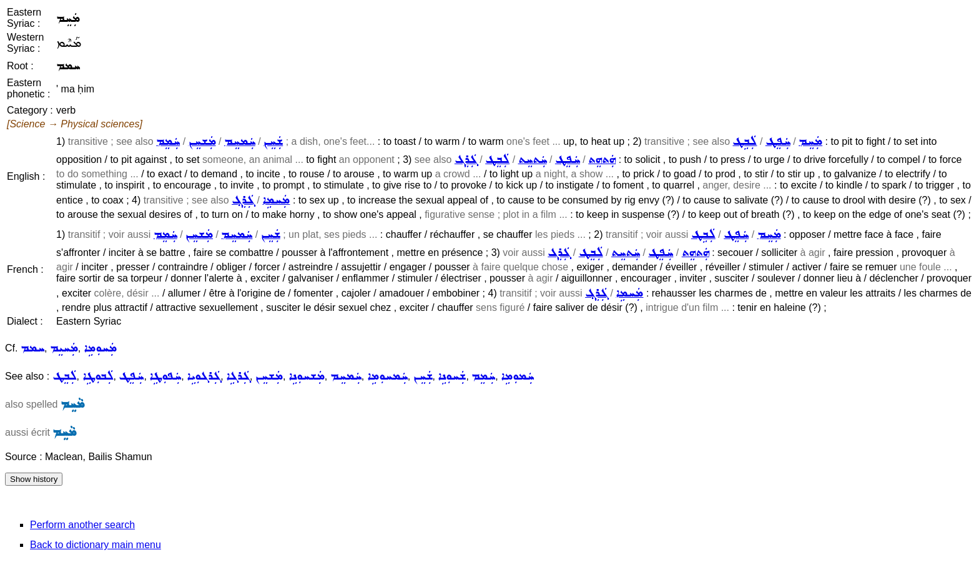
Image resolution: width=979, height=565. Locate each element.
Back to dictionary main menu (95, 544)
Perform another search (82, 524)
